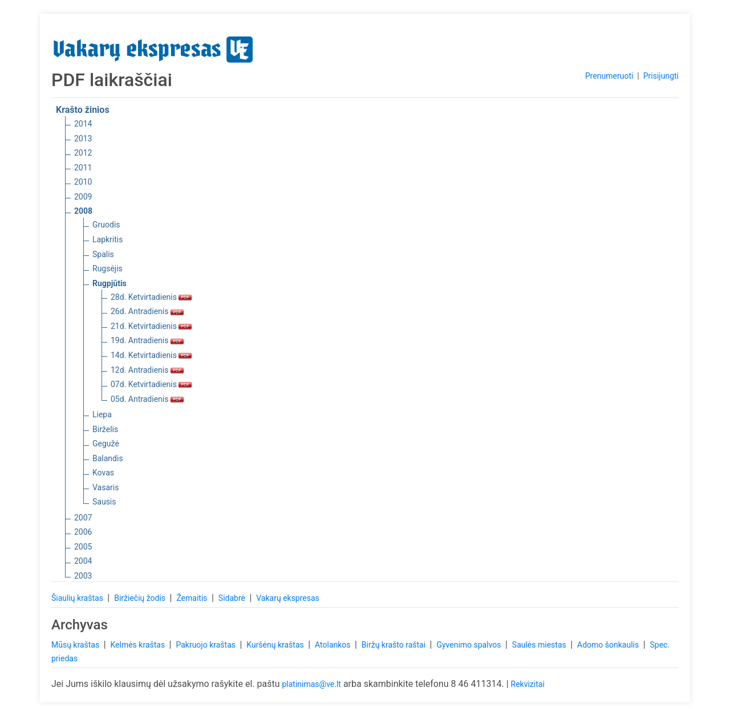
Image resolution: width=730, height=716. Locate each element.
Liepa (102, 414)
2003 (83, 575)
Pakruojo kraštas (206, 644)
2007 (83, 517)
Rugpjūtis (109, 283)
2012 (83, 152)
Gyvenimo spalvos (469, 644)
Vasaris (105, 487)
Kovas (103, 472)
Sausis (104, 501)
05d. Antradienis (147, 399)
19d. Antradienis (147, 340)
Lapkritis (107, 239)
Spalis (103, 254)
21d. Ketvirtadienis (151, 326)
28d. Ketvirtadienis (151, 297)
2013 (83, 138)
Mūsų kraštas (76, 644)
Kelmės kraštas (138, 644)
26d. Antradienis (147, 311)
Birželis (105, 429)
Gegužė (105, 443)
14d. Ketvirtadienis (151, 355)
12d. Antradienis (147, 370)
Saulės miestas (540, 644)
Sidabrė (233, 598)
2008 (83, 210)
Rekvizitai (528, 684)
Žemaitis (192, 598)
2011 (83, 167)
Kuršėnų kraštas (276, 644)
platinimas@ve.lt (311, 684)
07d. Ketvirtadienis (151, 384)
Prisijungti (661, 75)
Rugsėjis (107, 268)
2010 (83, 181)
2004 (83, 561)
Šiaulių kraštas (78, 598)
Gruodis (106, 224)
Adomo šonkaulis (609, 644)
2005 (83, 546)
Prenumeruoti (609, 75)
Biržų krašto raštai (395, 644)
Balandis (107, 458)
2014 (83, 123)
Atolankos (333, 644)
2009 (83, 196)
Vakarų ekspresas (287, 598)
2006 (83, 531)
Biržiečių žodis (140, 598)
